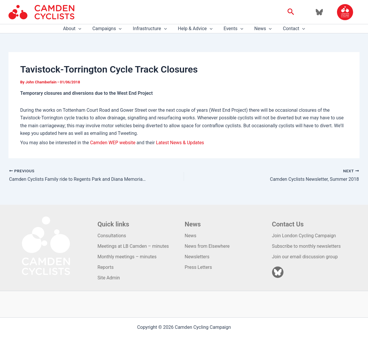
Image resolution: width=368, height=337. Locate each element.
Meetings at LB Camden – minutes (133, 246)
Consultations (111, 235)
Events (231, 28)
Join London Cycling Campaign (304, 235)
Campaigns (110, 28)
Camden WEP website (113, 142)
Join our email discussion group (305, 256)
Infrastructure (151, 28)
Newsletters (197, 256)
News (259, 28)
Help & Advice (195, 28)
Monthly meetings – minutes (127, 256)
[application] (84, 28)
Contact (289, 28)
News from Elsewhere (207, 246)
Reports (105, 267)
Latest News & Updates (180, 142)
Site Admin (108, 278)
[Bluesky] (319, 12)
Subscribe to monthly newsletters (306, 246)
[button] (291, 12)
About (77, 28)
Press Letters (198, 267)
